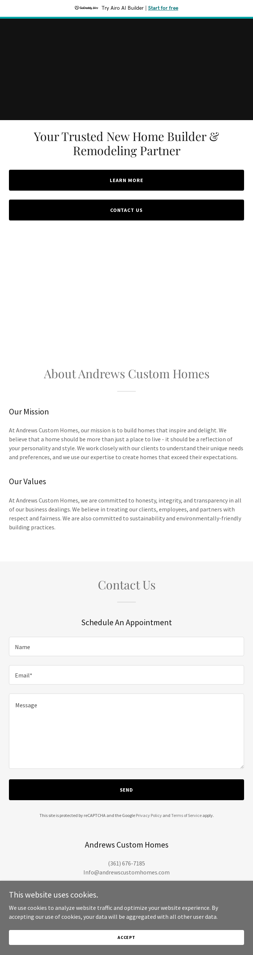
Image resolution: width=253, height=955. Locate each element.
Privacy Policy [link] (149, 815)
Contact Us (126, 210)
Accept (126, 937)
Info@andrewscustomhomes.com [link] (126, 872)
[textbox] (126, 646)
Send (127, 789)
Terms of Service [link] (186, 815)
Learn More (126, 180)
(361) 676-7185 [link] (126, 863)
